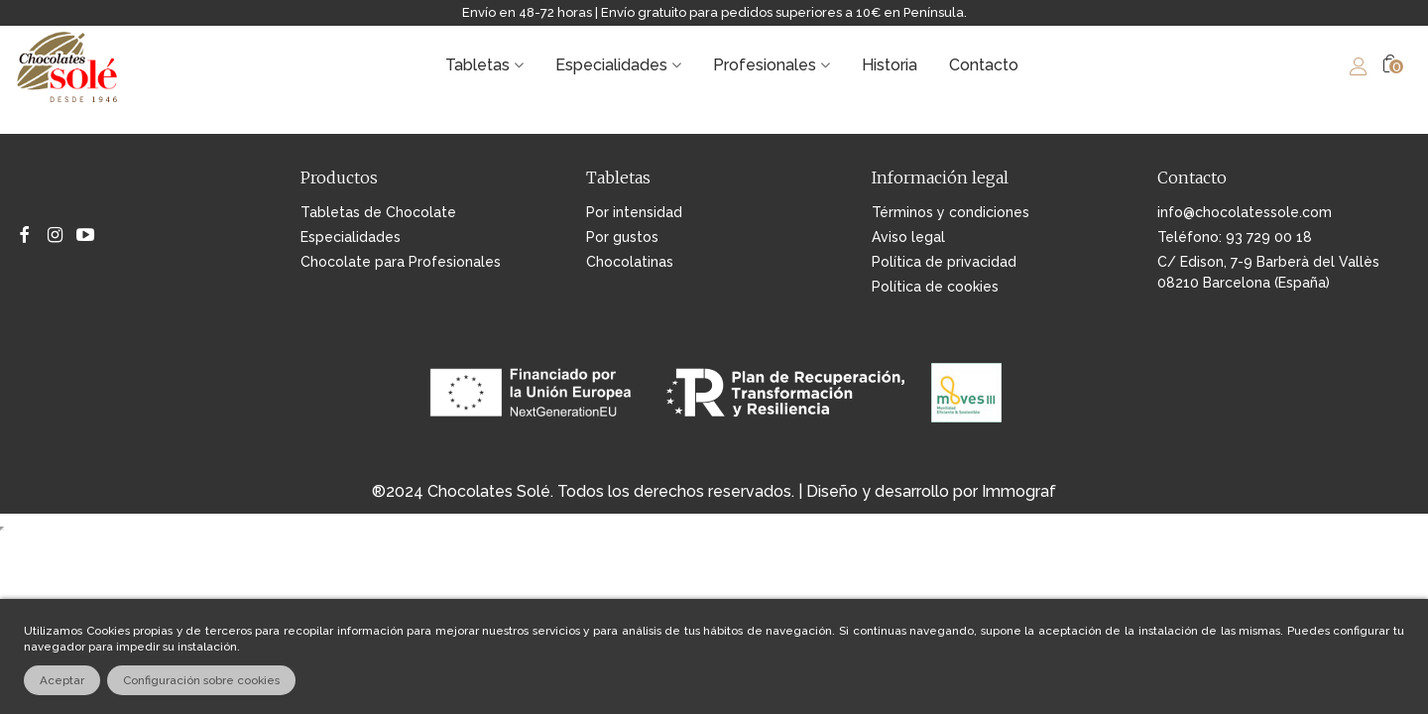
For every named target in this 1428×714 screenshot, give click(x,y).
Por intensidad (634, 212)
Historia (889, 65)
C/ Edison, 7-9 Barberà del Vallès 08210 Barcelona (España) (1268, 272)
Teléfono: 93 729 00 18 (1234, 237)
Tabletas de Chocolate (378, 212)
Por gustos (622, 237)
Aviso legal (908, 237)
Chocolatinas (629, 262)
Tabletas (477, 65)
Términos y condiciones (950, 212)
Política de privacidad (944, 262)
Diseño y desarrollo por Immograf (931, 491)
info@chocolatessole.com (1244, 212)
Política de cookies (935, 287)
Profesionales (764, 65)
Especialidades (611, 65)
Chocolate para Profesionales (400, 262)
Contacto (983, 65)
